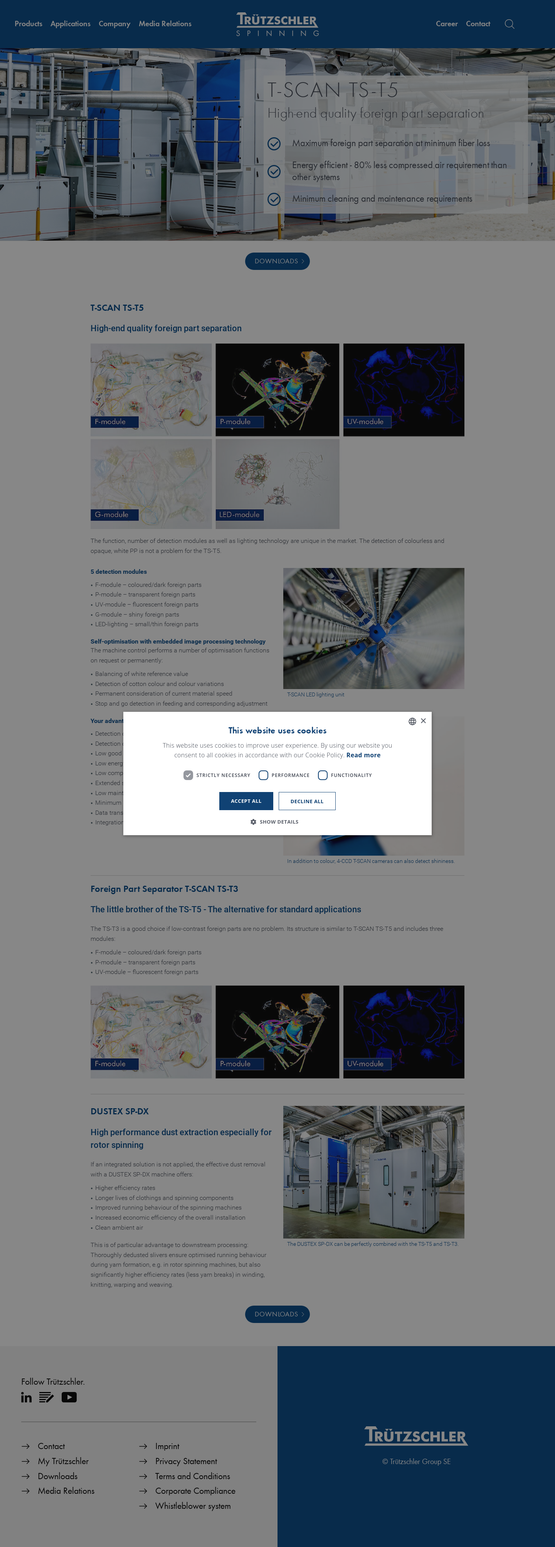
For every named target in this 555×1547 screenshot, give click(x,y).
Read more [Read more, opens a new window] (363, 755)
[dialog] (277, 773)
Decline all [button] (307, 801)
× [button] (423, 721)
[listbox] (412, 721)
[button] (277, 822)
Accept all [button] (246, 800)
